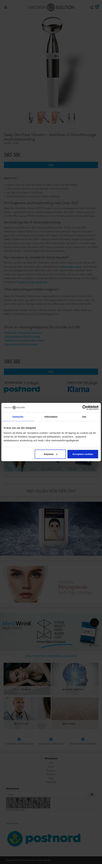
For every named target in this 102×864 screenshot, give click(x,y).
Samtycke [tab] (17, 416)
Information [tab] (51, 416)
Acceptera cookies (82, 454)
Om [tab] (84, 416)
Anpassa (50, 454)
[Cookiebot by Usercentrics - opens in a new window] (84, 407)
